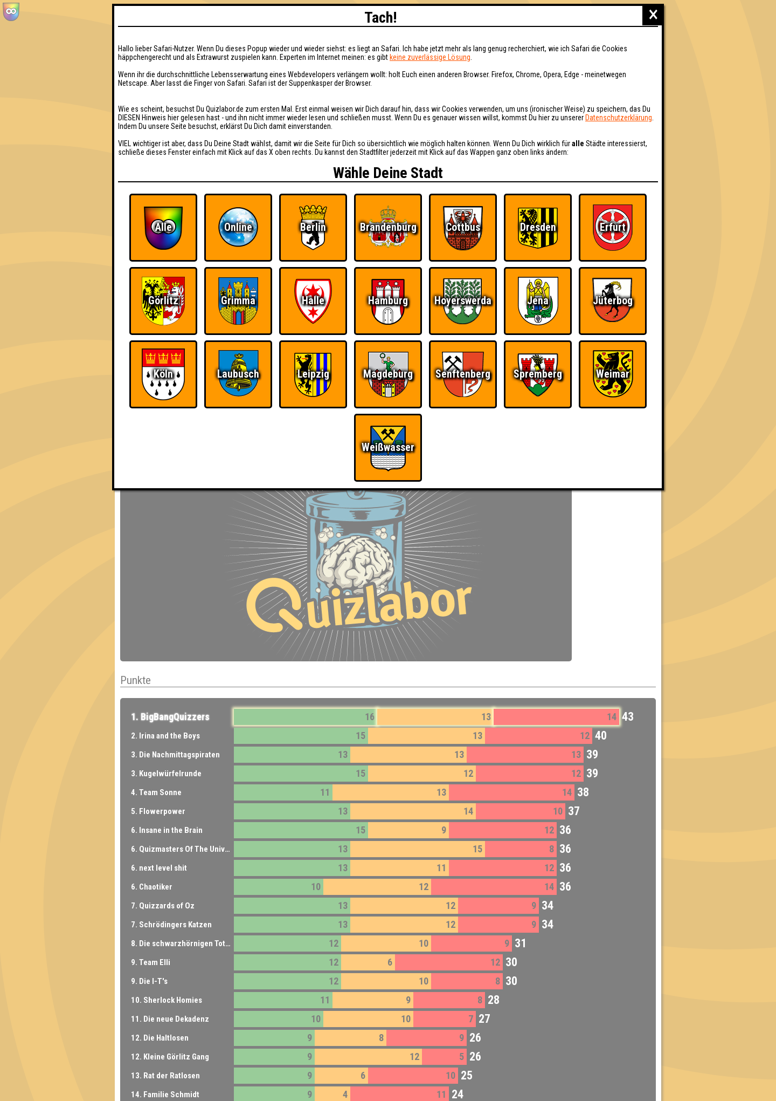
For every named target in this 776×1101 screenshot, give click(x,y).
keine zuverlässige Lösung (430, 57)
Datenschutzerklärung (618, 117)
